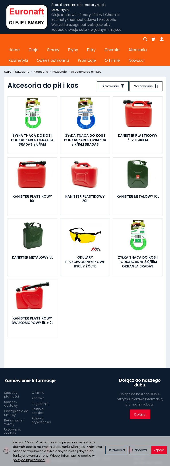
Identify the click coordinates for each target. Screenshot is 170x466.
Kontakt (38, 376)
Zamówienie (16, 359)
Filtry (91, 39)
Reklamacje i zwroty (14, 400)
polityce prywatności (29, 460)
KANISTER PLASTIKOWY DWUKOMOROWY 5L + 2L (32, 299)
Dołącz (140, 393)
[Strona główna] (26, 17)
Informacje (43, 359)
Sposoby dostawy (11, 382)
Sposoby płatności (11, 373)
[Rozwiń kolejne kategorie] (107, 39)
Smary (53, 39)
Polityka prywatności (41, 398)
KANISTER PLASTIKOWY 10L (32, 177)
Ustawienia (116, 450)
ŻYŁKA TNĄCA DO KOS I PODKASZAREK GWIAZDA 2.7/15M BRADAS (85, 119)
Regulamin (40, 382)
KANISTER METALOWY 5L (32, 236)
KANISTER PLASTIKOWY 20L (85, 177)
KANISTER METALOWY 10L (138, 175)
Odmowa (139, 450)
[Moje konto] (161, 39)
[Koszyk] (153, 39)
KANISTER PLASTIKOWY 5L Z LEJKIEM (137, 116)
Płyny (73, 39)
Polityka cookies (38, 389)
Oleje (33, 39)
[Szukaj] (145, 39)
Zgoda (159, 450)
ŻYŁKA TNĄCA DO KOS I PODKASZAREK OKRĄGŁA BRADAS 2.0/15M (32, 119)
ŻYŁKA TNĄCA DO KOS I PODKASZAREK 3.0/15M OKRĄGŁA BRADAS (138, 241)
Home (14, 39)
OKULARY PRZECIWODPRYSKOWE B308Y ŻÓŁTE (85, 241)
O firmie (38, 371)
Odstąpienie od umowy (16, 391)
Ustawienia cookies (12, 410)
